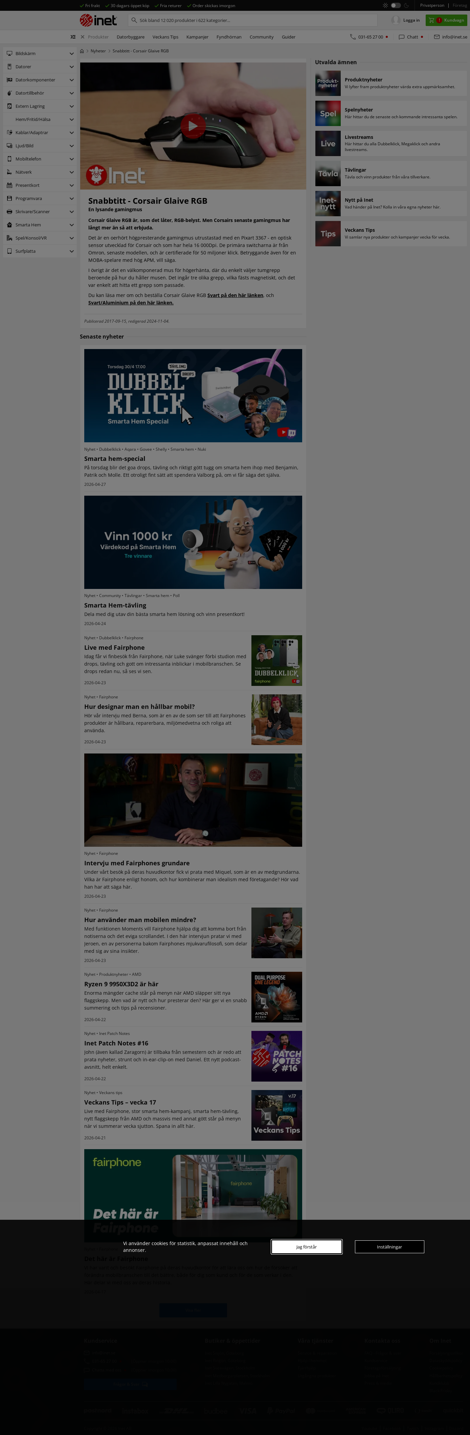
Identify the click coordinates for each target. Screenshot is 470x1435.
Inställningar (389, 1247)
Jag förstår (306, 1247)
